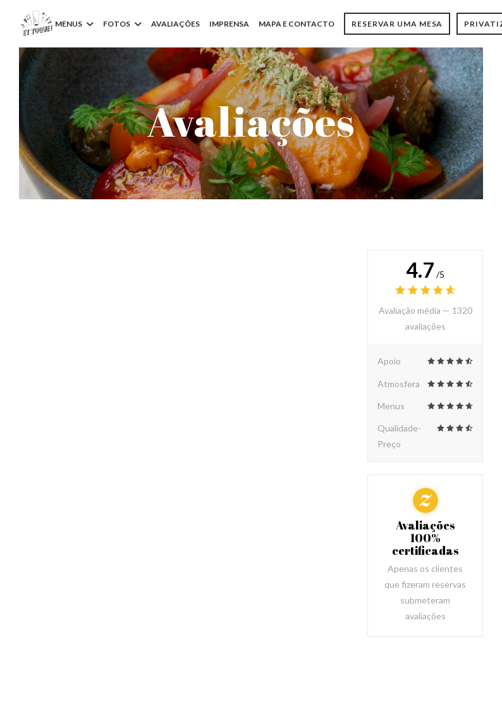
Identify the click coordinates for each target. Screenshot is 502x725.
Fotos (122, 23)
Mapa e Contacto (296, 23)
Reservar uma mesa (397, 23)
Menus (74, 23)
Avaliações (175, 23)
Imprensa (229, 23)
